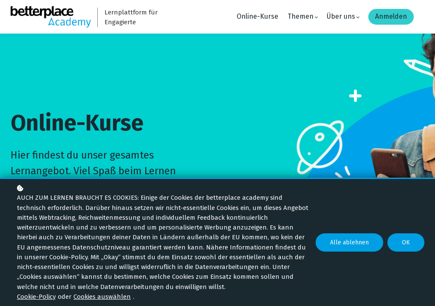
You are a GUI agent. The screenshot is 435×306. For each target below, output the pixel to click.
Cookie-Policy (36, 296)
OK (406, 242)
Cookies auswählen (102, 296)
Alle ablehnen (349, 242)
